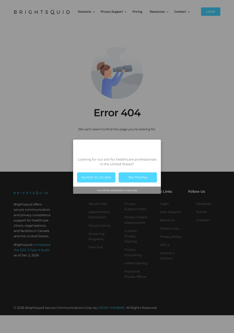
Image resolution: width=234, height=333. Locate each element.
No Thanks (138, 177)
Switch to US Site (96, 177)
